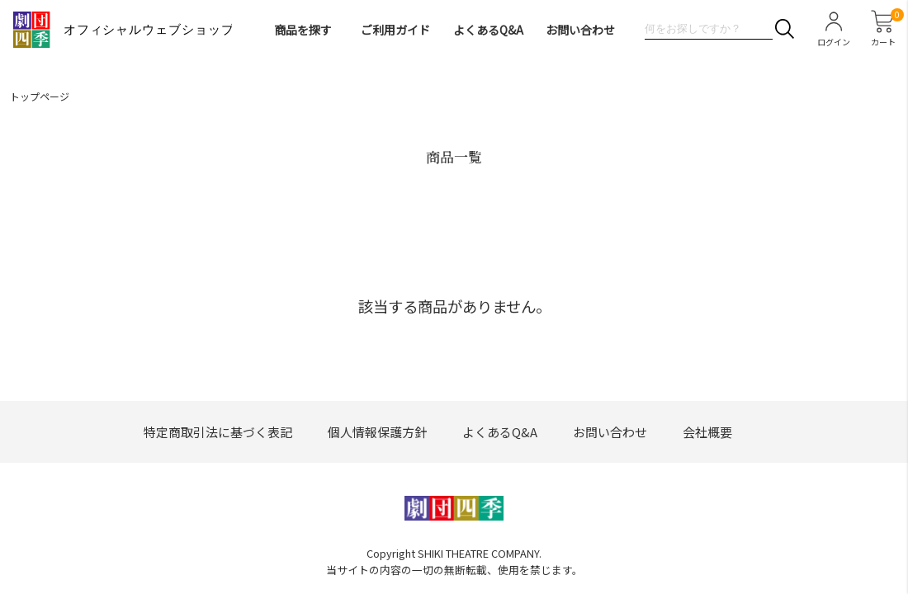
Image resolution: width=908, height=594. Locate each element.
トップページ (39, 96)
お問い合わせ (580, 29)
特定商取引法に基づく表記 (218, 432)
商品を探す (303, 29)
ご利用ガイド (395, 29)
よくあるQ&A (488, 29)
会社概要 (707, 432)
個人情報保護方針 (377, 432)
